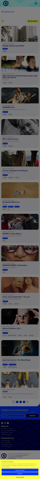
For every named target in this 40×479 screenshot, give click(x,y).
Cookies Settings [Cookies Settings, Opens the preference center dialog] (20, 477)
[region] (20, 469)
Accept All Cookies (20, 470)
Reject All (20, 473)
